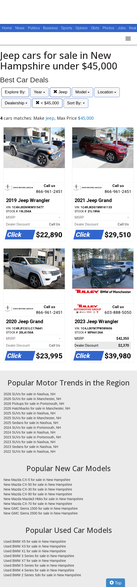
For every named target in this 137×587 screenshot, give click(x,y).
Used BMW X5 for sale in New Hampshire (35, 541)
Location (107, 92)
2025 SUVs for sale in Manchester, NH (32, 418)
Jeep (60, 92)
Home (7, 28)
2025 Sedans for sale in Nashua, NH (31, 423)
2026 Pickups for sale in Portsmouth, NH (34, 404)
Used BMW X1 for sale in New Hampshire (35, 551)
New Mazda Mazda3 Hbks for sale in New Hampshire (43, 499)
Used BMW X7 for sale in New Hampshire (35, 561)
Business (51, 28)
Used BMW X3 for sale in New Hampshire (35, 546)
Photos (109, 28)
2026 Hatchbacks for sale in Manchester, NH (37, 408)
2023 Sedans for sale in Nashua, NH (31, 447)
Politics (34, 28)
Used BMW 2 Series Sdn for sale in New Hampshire (42, 575)
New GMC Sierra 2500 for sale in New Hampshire (41, 513)
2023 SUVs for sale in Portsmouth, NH (32, 437)
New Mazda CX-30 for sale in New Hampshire (38, 489)
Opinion (82, 28)
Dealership (16, 103)
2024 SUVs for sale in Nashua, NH (29, 432)
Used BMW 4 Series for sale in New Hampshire (39, 570)
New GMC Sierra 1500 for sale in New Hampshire (41, 508)
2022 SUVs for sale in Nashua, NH (29, 451)
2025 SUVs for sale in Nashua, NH (29, 413)
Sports (67, 28)
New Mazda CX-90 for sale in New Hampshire (38, 494)
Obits (95, 28)
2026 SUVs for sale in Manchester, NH (32, 399)
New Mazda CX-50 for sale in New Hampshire (38, 484)
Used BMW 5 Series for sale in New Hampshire (39, 565)
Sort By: (76, 103)
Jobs (122, 28)
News (19, 28)
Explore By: (15, 92)
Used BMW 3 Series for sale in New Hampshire (39, 556)
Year (39, 92)
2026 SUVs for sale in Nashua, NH (29, 394)
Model (82, 92)
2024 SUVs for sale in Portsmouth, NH (32, 427)
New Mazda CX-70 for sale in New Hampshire (38, 504)
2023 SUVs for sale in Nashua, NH (29, 442)
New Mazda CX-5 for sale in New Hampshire (37, 480)
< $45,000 (47, 103)
